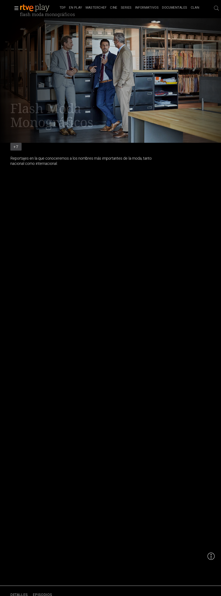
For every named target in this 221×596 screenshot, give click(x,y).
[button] (15, 8)
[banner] (39, 7)
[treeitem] (63, 7)
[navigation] (129, 7)
